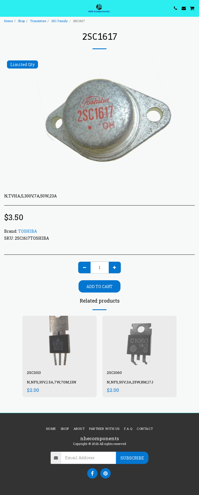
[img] (59, 340)
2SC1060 (114, 372)
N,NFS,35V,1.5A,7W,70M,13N (51, 382)
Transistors (38, 21)
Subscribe (132, 458)
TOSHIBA (27, 231)
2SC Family (59, 21)
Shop (21, 21)
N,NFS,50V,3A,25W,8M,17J (130, 382)
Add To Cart (99, 286)
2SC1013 (34, 372)
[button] (6, 8)
